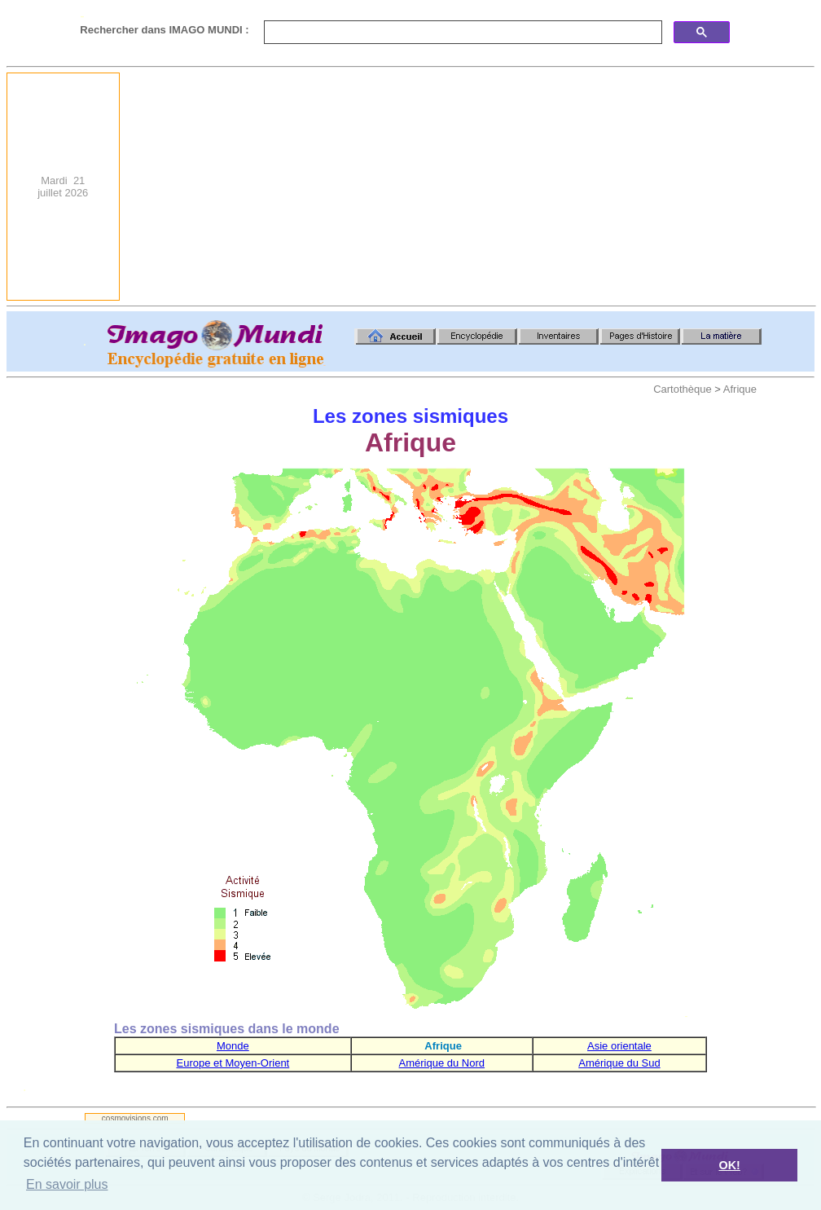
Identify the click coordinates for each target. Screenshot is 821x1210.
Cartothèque (682, 389)
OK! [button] (729, 1165)
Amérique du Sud (619, 1063)
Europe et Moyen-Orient (232, 1063)
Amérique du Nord (442, 1063)
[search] (461, 32)
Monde (233, 1046)
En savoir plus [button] (67, 1184)
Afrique (740, 389)
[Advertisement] (622, 187)
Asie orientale (619, 1046)
